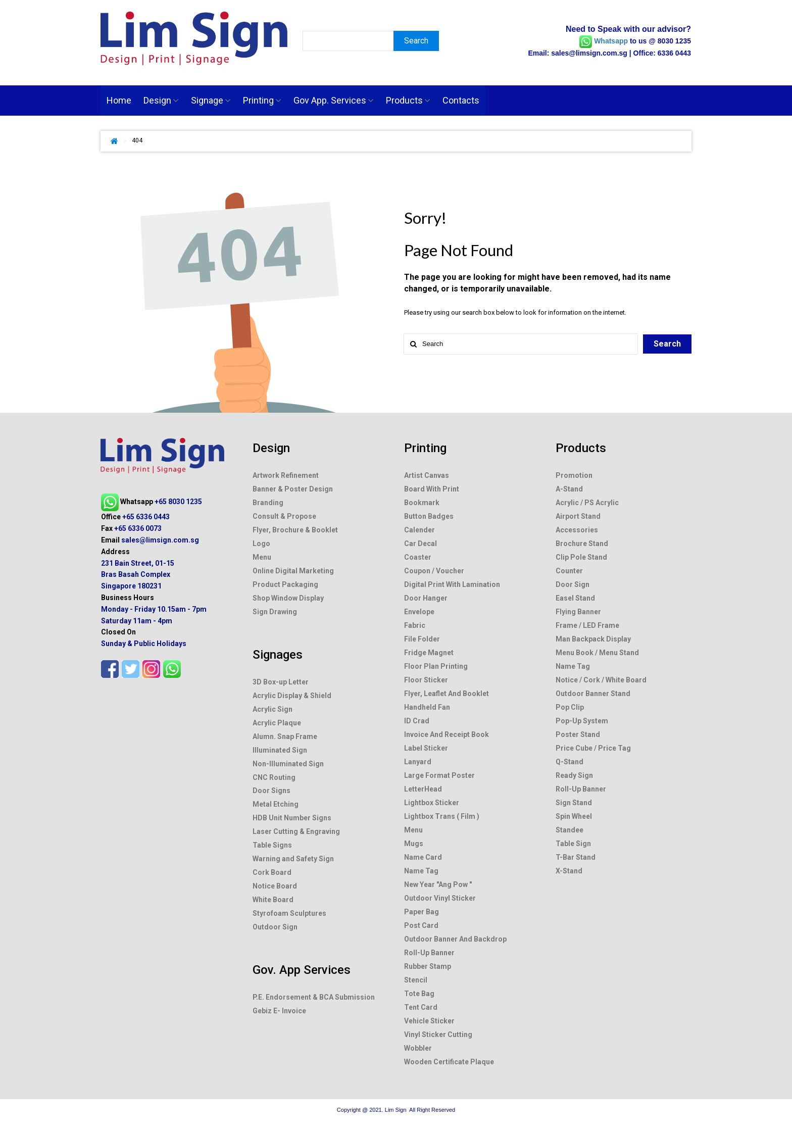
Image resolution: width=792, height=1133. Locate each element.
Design (161, 100)
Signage (211, 100)
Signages (278, 724)
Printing (262, 100)
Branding (268, 590)
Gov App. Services (333, 100)
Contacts (460, 100)
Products (408, 100)
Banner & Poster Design (293, 579)
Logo (261, 625)
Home (119, 100)
